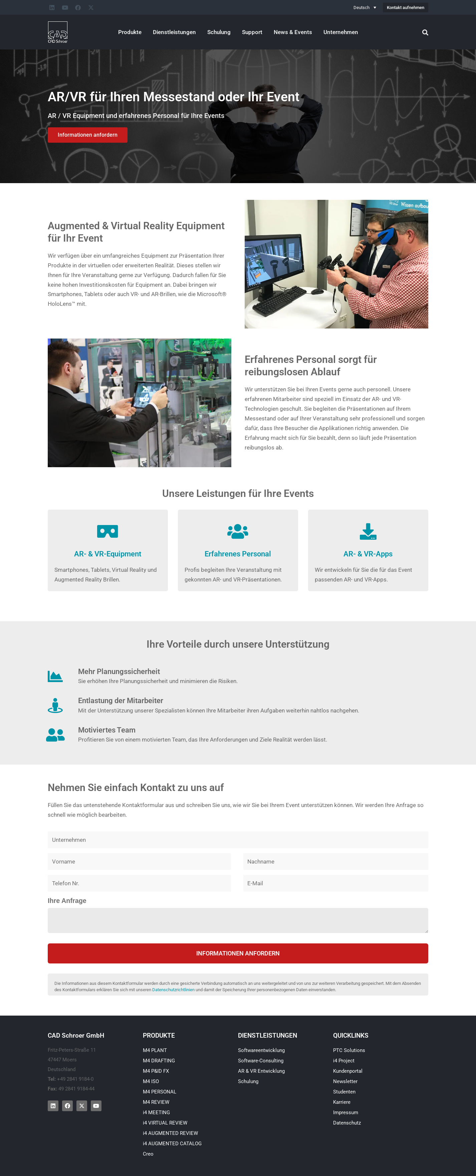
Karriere (341, 1102)
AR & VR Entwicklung (261, 1071)
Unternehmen (340, 32)
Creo (148, 1154)
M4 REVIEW (156, 1102)
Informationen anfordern (238, 953)
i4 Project (343, 1061)
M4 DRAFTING (159, 1061)
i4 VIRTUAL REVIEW (165, 1123)
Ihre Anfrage (67, 900)
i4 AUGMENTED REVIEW (170, 1133)
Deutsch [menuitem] (361, 7)
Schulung (219, 32)
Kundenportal (348, 1071)
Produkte (130, 32)
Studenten (344, 1092)
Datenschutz (347, 1123)
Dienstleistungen (174, 32)
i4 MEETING (156, 1112)
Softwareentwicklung (261, 1050)
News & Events (293, 32)
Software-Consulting (260, 1061)
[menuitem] (365, 7)
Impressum (345, 1112)
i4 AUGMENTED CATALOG (172, 1144)
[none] (365, 7)
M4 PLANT (155, 1050)
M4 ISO (151, 1081)
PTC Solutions (349, 1050)
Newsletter (345, 1081)
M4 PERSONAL (159, 1092)
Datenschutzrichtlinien (173, 989)
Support (252, 32)
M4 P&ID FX (156, 1071)
